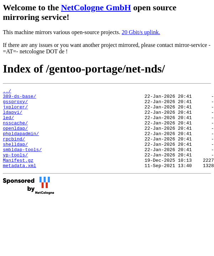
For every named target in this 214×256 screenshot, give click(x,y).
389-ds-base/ (19, 98)
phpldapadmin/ (21, 143)
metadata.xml (19, 181)
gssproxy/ (15, 104)
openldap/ (15, 136)
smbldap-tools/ (22, 162)
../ (7, 92)
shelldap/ (15, 156)
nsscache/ (15, 130)
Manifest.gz (18, 175)
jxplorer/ (15, 111)
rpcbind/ (14, 149)
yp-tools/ (15, 168)
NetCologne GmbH (96, 7)
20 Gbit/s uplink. (141, 32)
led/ (8, 124)
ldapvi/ (12, 117)
